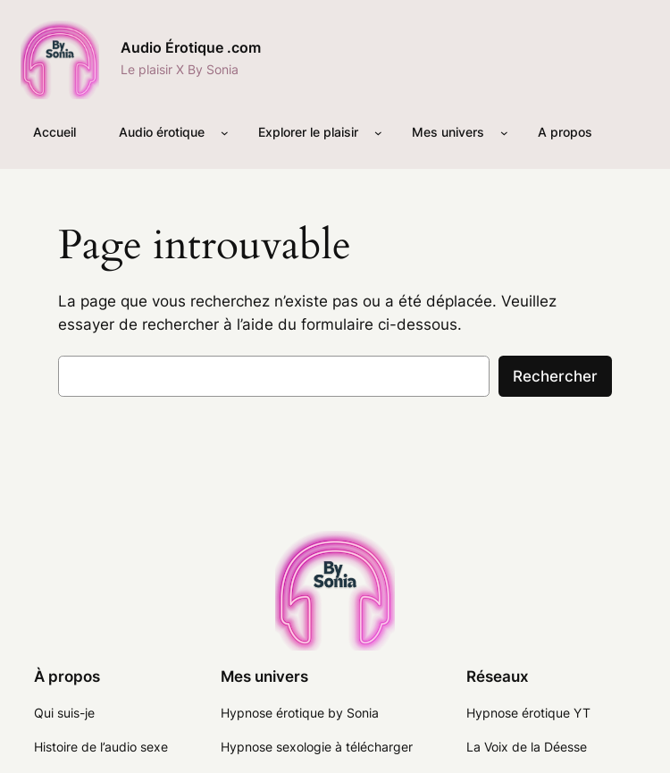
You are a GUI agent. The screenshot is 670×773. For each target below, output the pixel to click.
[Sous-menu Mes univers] (504, 133)
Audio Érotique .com (191, 47)
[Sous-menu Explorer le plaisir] (378, 133)
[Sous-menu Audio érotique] (225, 133)
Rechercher (555, 376)
